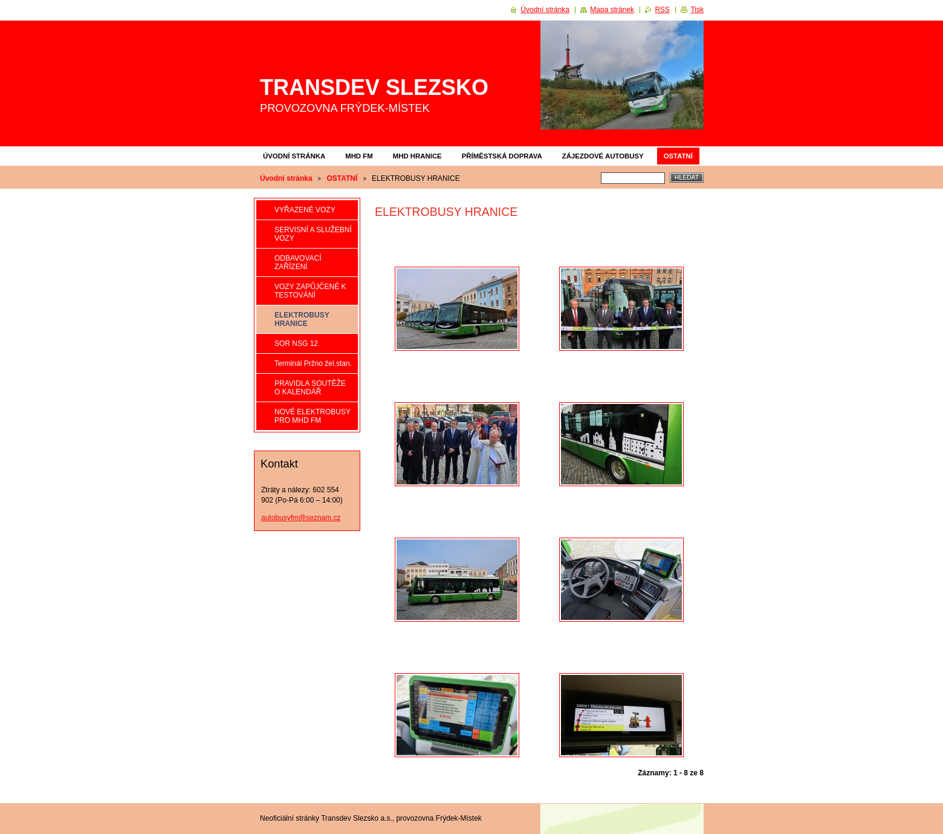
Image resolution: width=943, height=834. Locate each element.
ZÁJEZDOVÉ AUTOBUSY (603, 156)
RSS (662, 9)
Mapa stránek (612, 9)
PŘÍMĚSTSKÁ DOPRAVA (502, 156)
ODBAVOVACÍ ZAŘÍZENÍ (298, 262)
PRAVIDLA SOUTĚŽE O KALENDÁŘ (310, 387)
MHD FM (359, 156)
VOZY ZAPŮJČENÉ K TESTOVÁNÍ (310, 290)
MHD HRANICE (417, 156)
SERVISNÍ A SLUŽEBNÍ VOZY (313, 234)
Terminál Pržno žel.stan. (313, 363)
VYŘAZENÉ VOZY (304, 210)
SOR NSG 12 (296, 343)
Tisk (697, 9)
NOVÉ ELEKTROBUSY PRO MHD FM (312, 416)
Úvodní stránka (294, 156)
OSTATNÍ (678, 156)
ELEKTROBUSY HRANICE (301, 319)
